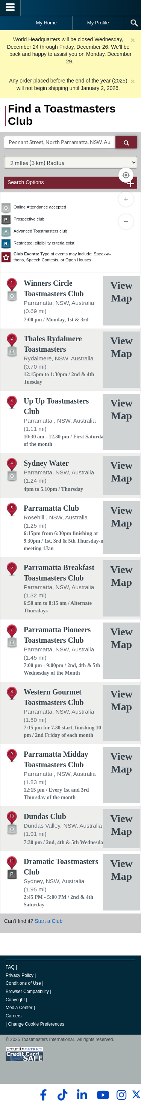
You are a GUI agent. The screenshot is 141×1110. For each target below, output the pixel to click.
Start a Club (48, 921)
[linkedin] (81, 1095)
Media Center (19, 1007)
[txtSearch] (60, 142)
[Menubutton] (10, 8)
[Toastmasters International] (70, 7)
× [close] (132, 40)
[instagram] (121, 1095)
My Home (46, 23)
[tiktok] (62, 1095)
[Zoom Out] (125, 221)
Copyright (15, 999)
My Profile (98, 23)
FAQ (10, 967)
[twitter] (136, 1097)
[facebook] (42, 1095)
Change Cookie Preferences (36, 1024)
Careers (13, 1015)
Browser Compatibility (27, 991)
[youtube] (101, 1095)
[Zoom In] (125, 199)
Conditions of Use (23, 983)
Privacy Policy (19, 975)
